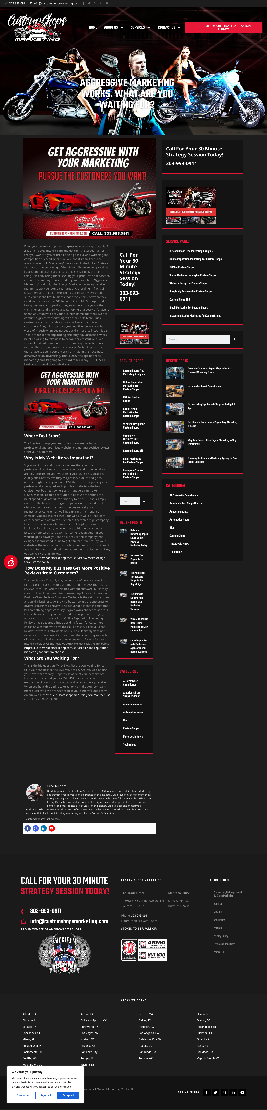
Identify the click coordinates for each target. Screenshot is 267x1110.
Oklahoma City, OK (150, 1039)
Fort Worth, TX (90, 1026)
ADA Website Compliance (130, 683)
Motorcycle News (133, 736)
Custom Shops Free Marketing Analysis (134, 372)
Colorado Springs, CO (94, 1020)
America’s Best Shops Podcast (131, 694)
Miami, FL (29, 1039)
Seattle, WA (30, 1058)
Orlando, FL (204, 1039)
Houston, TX (146, 1026)
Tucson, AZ (146, 1058)
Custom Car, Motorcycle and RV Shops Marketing (228, 894)
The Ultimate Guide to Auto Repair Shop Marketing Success (136, 602)
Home (93, 27)
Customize (23, 1095)
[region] (45, 1084)
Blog (125, 720)
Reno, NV (202, 1045)
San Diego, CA (147, 1052)
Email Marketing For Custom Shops (133, 460)
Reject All (46, 1095)
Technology (129, 744)
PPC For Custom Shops (131, 399)
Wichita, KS (88, 1064)
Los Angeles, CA (149, 1033)
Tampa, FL (87, 1058)
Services (141, 27)
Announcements (132, 704)
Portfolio (218, 928)
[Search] (144, 501)
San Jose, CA (205, 1052)
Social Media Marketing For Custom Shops (131, 413)
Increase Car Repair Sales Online (136, 559)
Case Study (219, 920)
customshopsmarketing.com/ (43, 818)
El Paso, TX (29, 1026)
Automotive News (133, 712)
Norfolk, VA (88, 1039)
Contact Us (169, 27)
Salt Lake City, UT (91, 1052)
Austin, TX (87, 1014)
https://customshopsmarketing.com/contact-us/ (78, 695)
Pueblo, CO (145, 1045)
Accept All (68, 1095)
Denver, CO (203, 1020)
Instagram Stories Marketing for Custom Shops (133, 474)
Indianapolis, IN (206, 1026)
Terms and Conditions (224, 944)
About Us (114, 27)
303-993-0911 (130, 296)
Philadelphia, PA (32, 1045)
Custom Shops (131, 728)
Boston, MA (146, 1014)
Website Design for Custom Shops (134, 426)
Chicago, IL (29, 1020)
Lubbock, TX (204, 1033)
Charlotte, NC (205, 1014)
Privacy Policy (221, 936)
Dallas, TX (145, 1020)
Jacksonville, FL (32, 1033)
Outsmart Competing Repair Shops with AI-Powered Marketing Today (139, 538)
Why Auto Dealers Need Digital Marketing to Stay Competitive (139, 625)
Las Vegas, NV (90, 1033)
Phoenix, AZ (88, 1045)
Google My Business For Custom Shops (131, 439)
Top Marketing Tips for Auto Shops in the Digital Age (137, 579)
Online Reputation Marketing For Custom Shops (133, 386)
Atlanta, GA (29, 1014)
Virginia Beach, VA (208, 1058)
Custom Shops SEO (133, 450)
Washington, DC (32, 1064)
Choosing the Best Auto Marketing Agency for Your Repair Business (139, 646)
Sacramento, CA (32, 1052)
